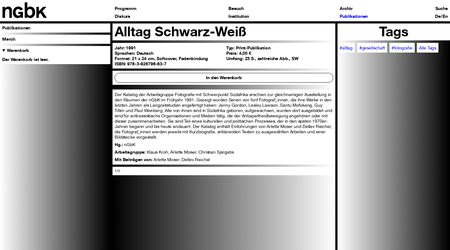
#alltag (346, 47)
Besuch (236, 8)
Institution (238, 16)
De (438, 16)
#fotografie (402, 47)
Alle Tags (427, 47)
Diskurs (122, 16)
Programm (126, 8)
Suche (441, 8)
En (445, 16)
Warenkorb (18, 50)
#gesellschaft (372, 47)
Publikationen (354, 16)
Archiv (346, 8)
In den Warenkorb (224, 77)
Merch (8, 39)
